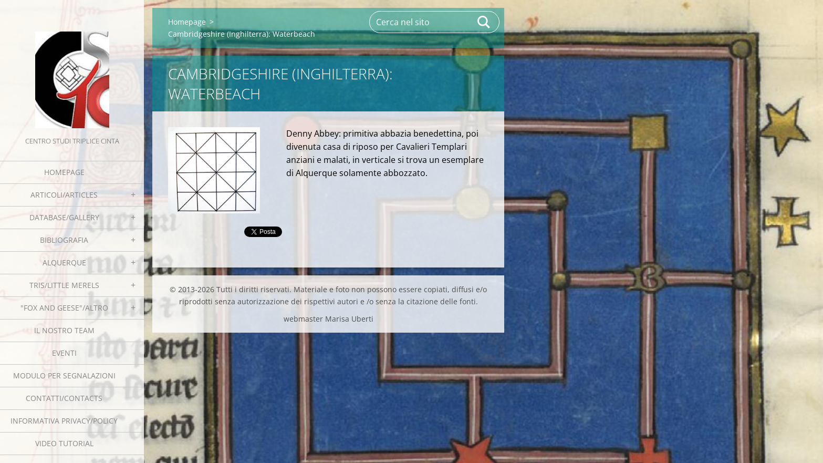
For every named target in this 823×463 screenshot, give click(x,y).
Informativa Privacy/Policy (64, 421)
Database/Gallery (64, 217)
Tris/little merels (64, 285)
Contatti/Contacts (64, 398)
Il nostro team (64, 330)
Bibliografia (64, 240)
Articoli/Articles (64, 195)
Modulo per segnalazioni (64, 375)
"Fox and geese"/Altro (64, 308)
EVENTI (64, 353)
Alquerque (64, 262)
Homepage (64, 172)
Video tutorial (64, 443)
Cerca (484, 22)
